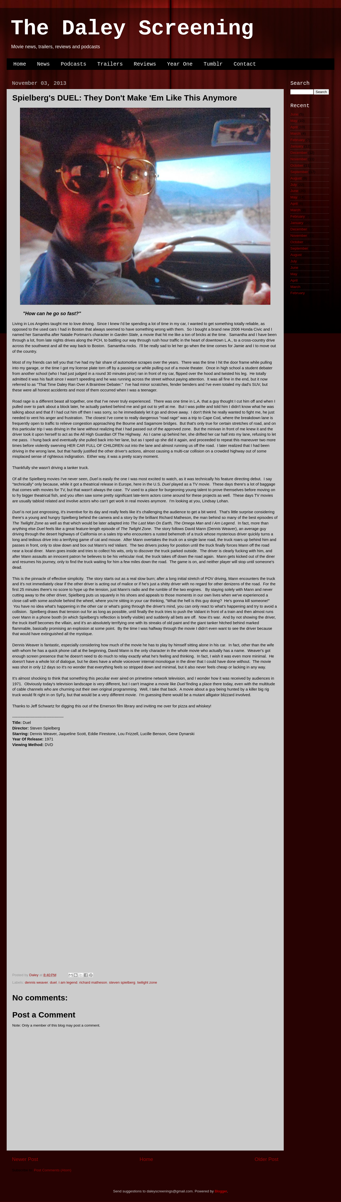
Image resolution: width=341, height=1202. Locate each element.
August (296, 178)
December (298, 153)
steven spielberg (122, 982)
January (296, 146)
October (296, 165)
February (297, 140)
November (298, 159)
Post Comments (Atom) (52, 1170)
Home (19, 64)
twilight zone (147, 982)
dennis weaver (36, 982)
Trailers (110, 64)
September (299, 172)
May (293, 121)
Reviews (145, 64)
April (294, 127)
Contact (245, 64)
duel (53, 982)
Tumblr (213, 64)
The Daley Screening (132, 29)
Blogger (221, 1191)
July (293, 185)
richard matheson (93, 982)
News (43, 64)
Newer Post (25, 1159)
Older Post (266, 1159)
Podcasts (73, 64)
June (294, 114)
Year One (180, 64)
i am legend (68, 982)
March (295, 133)
